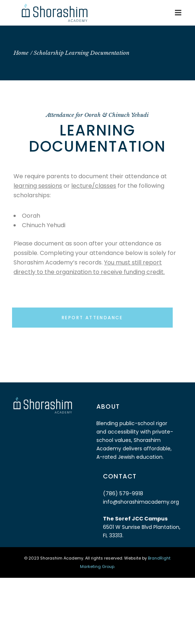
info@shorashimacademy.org (141, 501)
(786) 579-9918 (123, 493)
